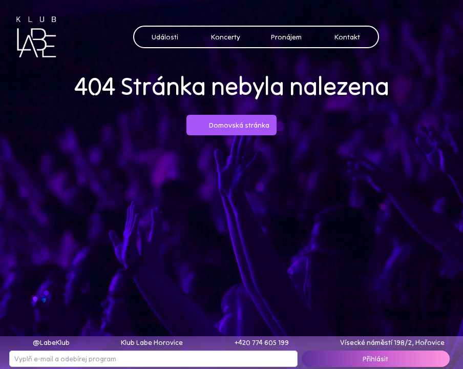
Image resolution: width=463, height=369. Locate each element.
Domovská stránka (231, 125)
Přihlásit (375, 358)
